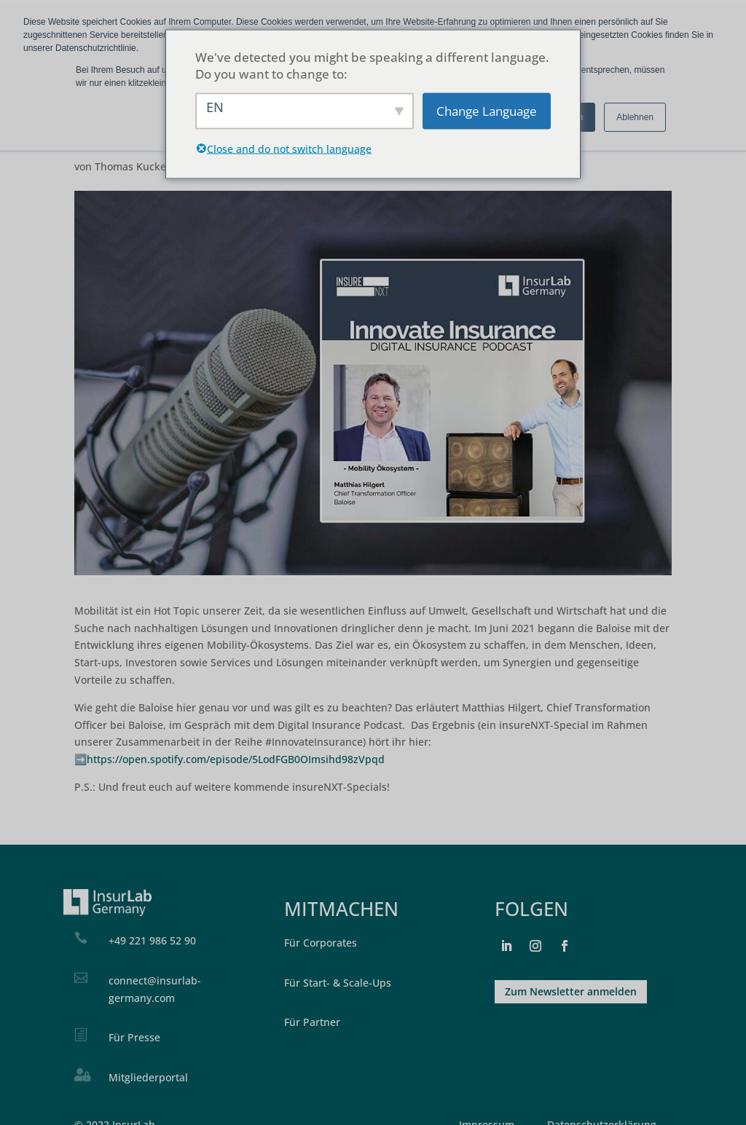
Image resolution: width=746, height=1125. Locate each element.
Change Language (486, 111)
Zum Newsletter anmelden (571, 991)
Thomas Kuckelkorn (143, 166)
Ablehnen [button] (634, 117)
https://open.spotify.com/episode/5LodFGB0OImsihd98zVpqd (236, 759)
